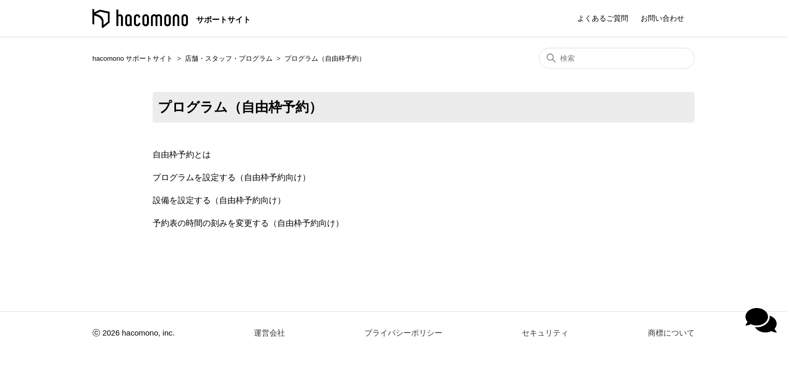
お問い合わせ (662, 18)
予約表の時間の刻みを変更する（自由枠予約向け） (248, 223)
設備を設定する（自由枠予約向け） (219, 200)
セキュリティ (545, 332)
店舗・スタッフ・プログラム (229, 58)
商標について (671, 332)
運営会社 (269, 332)
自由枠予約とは (182, 154)
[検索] (617, 58)
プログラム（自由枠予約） (324, 58)
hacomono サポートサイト (132, 58)
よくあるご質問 (602, 18)
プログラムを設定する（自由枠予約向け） (231, 177)
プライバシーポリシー (403, 332)
